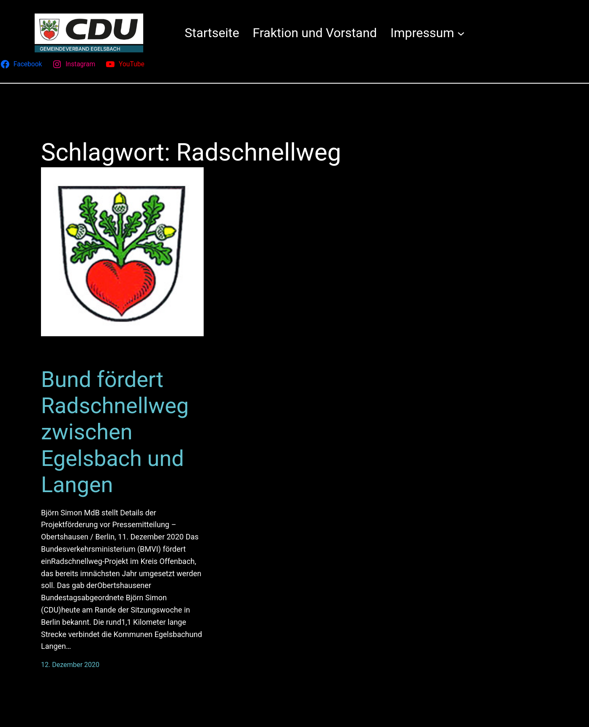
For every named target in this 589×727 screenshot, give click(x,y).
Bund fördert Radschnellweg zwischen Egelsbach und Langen (115, 432)
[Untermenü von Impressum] (461, 33)
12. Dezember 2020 (70, 665)
